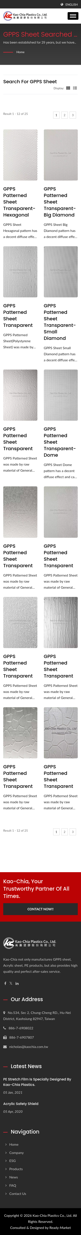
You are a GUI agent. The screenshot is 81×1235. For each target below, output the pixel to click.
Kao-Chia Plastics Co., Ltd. (52, 1215)
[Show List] (75, 88)
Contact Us (17, 1193)
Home (20, 52)
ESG (12, 1160)
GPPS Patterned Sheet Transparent (18, 316)
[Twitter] (11, 983)
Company (16, 1152)
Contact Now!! (40, 909)
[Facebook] (5, 983)
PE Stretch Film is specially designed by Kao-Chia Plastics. (37, 1082)
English (71, 4)
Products (16, 1169)
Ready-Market (60, 1227)
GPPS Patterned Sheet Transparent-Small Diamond (60, 322)
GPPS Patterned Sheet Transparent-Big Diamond (60, 202)
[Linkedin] (17, 983)
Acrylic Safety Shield (20, 1103)
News (13, 1177)
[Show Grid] (68, 88)
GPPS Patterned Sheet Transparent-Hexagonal (19, 202)
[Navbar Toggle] (73, 16)
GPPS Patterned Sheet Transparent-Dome (60, 442)
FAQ (12, 1185)
